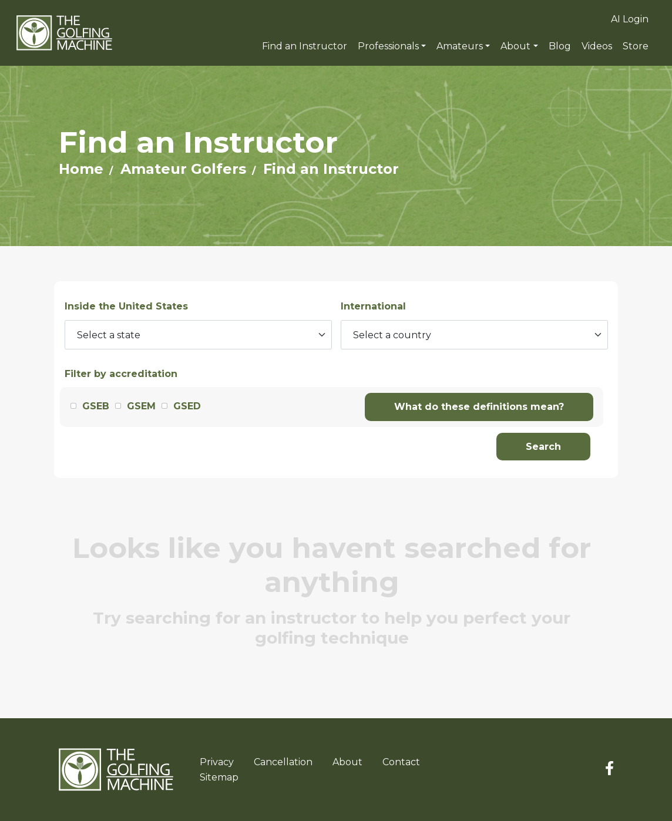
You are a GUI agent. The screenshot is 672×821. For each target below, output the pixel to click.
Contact (401, 762)
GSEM (141, 406)
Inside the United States (126, 306)
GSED (187, 406)
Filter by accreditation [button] (121, 373)
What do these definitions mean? (479, 406)
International (373, 306)
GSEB (95, 406)
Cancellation (283, 762)
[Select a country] (474, 334)
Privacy (217, 762)
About (515, 46)
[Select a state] (198, 334)
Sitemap (219, 777)
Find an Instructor (331, 168)
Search (543, 446)
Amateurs (459, 46)
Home (81, 168)
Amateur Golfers (183, 168)
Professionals (388, 46)
